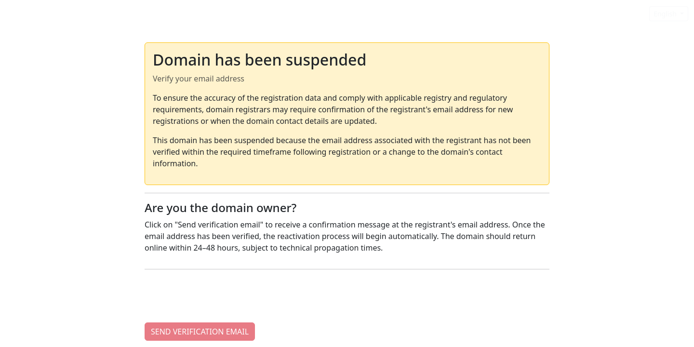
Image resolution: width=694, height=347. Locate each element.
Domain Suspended (50, 13)
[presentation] (218, 296)
